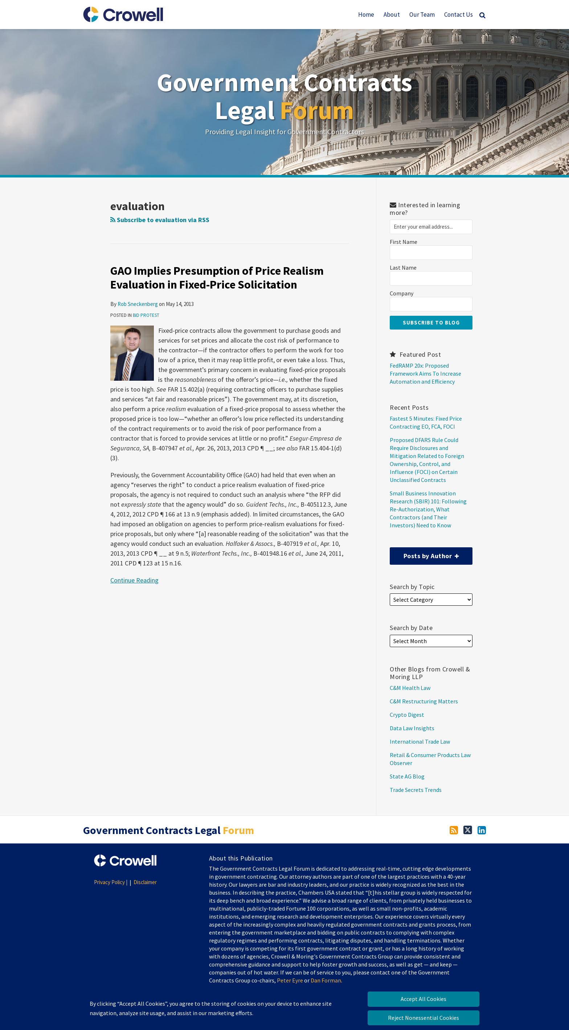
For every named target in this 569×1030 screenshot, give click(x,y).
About (392, 15)
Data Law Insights (412, 728)
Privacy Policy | (110, 882)
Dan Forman (326, 980)
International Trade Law (420, 741)
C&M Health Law (410, 687)
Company (401, 293)
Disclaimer (145, 882)
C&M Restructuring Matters (424, 701)
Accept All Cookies (423, 998)
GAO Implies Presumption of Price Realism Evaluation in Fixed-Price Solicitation (217, 277)
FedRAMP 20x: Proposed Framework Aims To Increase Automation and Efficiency (425, 373)
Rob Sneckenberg (138, 304)
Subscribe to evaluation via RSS (159, 220)
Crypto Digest (407, 714)
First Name (403, 241)
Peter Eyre (290, 980)
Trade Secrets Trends (416, 789)
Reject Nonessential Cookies (423, 1017)
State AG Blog (407, 776)
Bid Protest (146, 315)
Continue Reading (134, 579)
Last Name (403, 267)
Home (366, 15)
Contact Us (458, 15)
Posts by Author (424, 553)
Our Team (422, 15)
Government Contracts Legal (284, 96)
